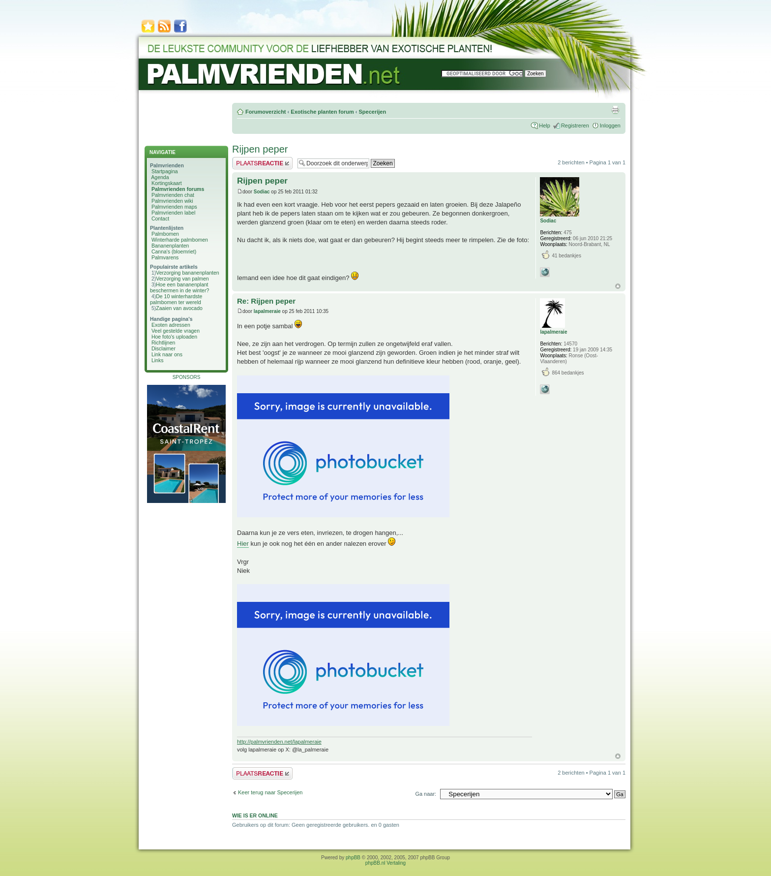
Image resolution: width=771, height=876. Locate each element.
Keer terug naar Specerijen (270, 792)
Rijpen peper (260, 149)
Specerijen (372, 112)
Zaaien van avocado (179, 308)
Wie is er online (255, 815)
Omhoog (618, 286)
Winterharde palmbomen (179, 240)
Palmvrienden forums (177, 189)
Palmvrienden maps (174, 207)
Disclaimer (163, 348)
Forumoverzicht (265, 112)
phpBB (353, 857)
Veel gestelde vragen (175, 331)
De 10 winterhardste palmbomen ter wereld (176, 299)
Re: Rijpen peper (266, 301)
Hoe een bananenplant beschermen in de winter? (179, 287)
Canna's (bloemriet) (173, 251)
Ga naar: (425, 794)
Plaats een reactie (262, 163)
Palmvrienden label (173, 213)
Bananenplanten (170, 246)
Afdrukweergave (615, 109)
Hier (243, 543)
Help (544, 125)
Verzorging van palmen (182, 279)
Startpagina (164, 171)
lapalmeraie (267, 311)
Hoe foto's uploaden (174, 337)
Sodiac (262, 191)
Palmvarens (164, 257)
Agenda (160, 177)
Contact (160, 218)
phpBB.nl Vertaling (385, 863)
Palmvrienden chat (172, 195)
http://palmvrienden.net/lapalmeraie (279, 742)
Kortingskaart (166, 183)
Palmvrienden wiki (172, 201)
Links (157, 360)
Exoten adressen (170, 325)
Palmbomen (165, 234)
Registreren (575, 125)
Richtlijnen (163, 342)
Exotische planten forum (322, 112)
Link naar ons (166, 354)
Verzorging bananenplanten (187, 273)
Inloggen (610, 125)
